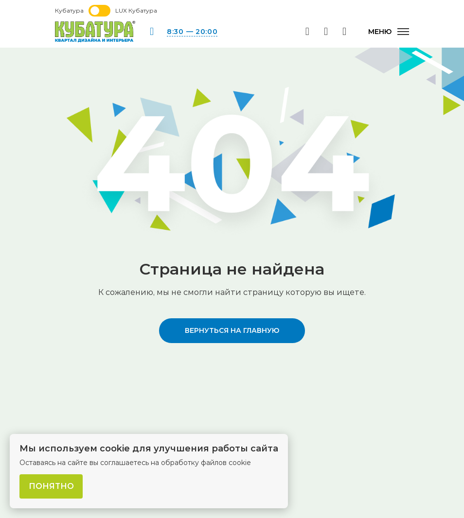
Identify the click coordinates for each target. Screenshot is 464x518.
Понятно (51, 486)
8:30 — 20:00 (192, 31)
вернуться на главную (232, 330)
